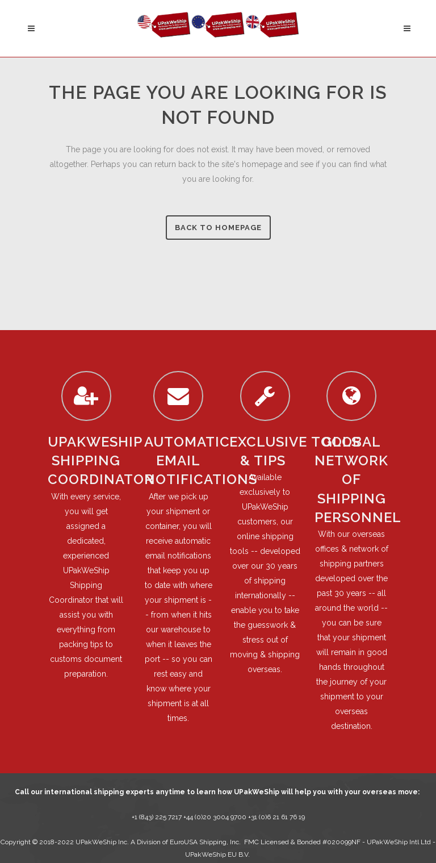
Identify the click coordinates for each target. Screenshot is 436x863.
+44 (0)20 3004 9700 (215, 817)
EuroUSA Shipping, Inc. (205, 842)
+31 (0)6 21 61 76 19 (276, 817)
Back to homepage (218, 227)
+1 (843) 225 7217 (157, 817)
